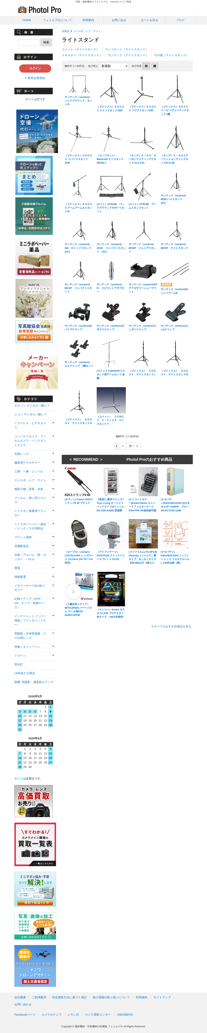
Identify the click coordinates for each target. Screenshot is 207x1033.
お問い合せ (119, 20)
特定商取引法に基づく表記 (69, 997)
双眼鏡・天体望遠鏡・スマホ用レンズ (30, 635)
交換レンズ (21, 453)
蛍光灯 (18, 664)
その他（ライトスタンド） (171, 55)
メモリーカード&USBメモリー (29, 588)
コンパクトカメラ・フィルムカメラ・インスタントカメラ (30, 441)
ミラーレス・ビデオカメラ (30, 425)
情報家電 (20, 576)
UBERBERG (125, 1014)
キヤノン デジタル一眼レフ (32, 405)
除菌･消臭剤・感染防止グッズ (33, 682)
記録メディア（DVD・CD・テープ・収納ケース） (29, 603)
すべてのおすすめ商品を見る (172, 626)
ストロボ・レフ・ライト (87, 31)
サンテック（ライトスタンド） (128, 55)
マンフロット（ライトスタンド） (126, 49)
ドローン (20, 655)
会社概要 (20, 997)
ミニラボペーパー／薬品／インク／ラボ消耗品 (30, 526)
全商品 (65, 31)
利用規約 (142, 997)
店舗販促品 (21, 546)
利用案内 (88, 20)
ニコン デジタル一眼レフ (30, 414)
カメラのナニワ (51, 1014)
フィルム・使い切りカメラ (30, 500)
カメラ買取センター (98, 1014)
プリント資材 (23, 537)
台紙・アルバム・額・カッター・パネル (30, 557)
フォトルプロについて (57, 20)
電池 (17, 568)
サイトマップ (162, 997)
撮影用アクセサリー (27, 462)
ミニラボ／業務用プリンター (30, 513)
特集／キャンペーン (27, 646)
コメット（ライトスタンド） (80, 49)
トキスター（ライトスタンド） (82, 55)
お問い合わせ (23, 1004)
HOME (26, 20)
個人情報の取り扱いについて (111, 997)
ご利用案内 (39, 997)
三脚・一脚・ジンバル (28, 471)
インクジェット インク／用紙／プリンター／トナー (30, 620)
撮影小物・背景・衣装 (28, 489)
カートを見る (149, 20)
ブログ (180, 20)
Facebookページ (25, 1014)
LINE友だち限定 (24, 673)
